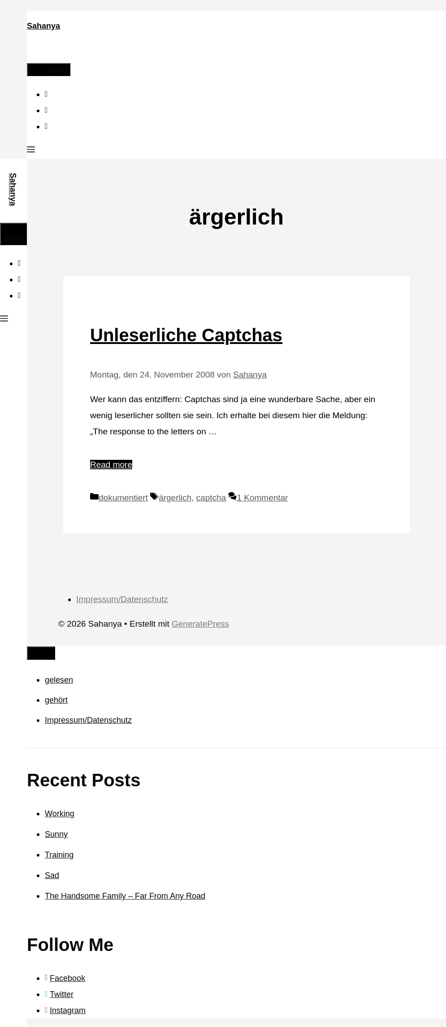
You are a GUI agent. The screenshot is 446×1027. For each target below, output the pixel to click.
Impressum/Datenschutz (122, 599)
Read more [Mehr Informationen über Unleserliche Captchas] (111, 464)
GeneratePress (200, 623)
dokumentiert (123, 497)
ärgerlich (175, 497)
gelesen (59, 679)
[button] (31, 150)
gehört (56, 700)
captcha (211, 497)
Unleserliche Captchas (186, 335)
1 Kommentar (262, 497)
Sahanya (43, 25)
